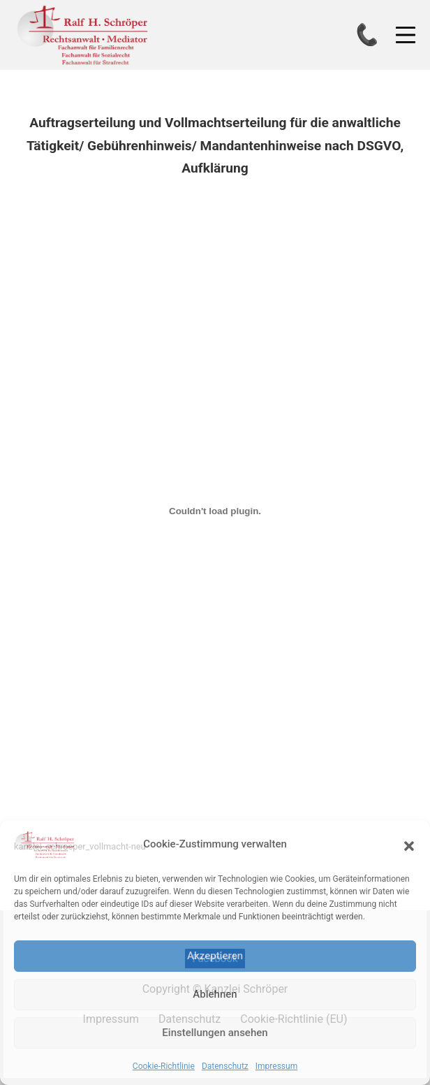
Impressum (276, 1066)
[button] (409, 845)
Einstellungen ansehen (214, 1032)
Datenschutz (225, 1066)
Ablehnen (215, 994)
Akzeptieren (215, 955)
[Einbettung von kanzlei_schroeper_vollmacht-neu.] (215, 511)
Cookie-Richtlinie (164, 1066)
